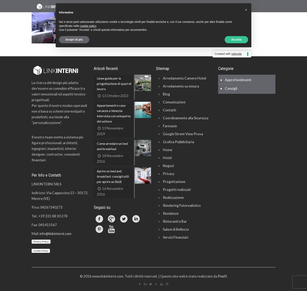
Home (167, 150)
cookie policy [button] (88, 26)
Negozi (168, 166)
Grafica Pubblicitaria (178, 142)
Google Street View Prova (183, 134)
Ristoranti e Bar (175, 221)
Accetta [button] (236, 39)
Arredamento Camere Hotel (184, 78)
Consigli (231, 88)
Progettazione (174, 181)
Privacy (168, 174)
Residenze (171, 213)
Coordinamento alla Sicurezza (185, 118)
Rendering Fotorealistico (182, 205)
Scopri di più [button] (74, 39)
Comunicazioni (174, 102)
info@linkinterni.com (55, 233)
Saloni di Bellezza (176, 229)
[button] (246, 10)
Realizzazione (173, 197)
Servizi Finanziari (175, 237)
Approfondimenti (238, 80)
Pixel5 (222, 276)
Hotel (167, 158)
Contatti (169, 110)
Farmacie (170, 126)
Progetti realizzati (177, 189)
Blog (166, 94)
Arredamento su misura (181, 86)
